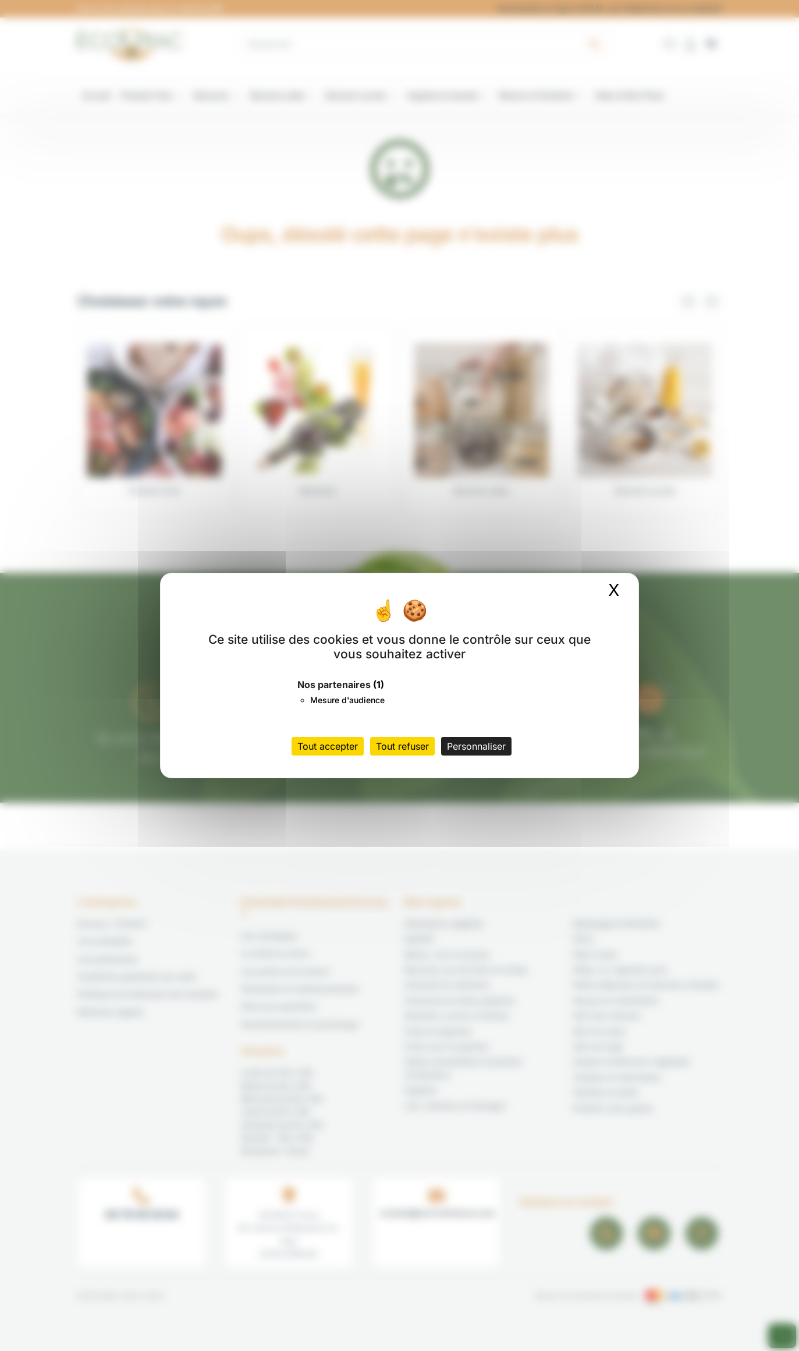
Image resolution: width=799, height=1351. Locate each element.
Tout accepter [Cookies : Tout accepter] (327, 746)
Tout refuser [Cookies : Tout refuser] (402, 746)
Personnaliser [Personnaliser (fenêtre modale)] (476, 746)
